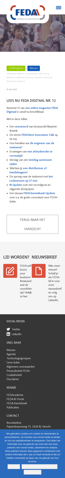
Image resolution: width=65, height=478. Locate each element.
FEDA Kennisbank (17, 403)
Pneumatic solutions (16, 81)
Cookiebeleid (14, 375)
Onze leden (13, 362)
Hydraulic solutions (43, 77)
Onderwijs (11, 74)
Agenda (11, 354)
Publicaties (13, 407)
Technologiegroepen (19, 358)
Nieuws (34, 68)
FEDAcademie (15, 395)
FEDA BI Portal (15, 399)
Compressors (32, 74)
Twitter (16, 329)
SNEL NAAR (14, 342)
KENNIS (11, 387)
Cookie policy (32, 472)
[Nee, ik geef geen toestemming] (60, 453)
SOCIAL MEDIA (16, 321)
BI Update (16, 184)
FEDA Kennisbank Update (39, 193)
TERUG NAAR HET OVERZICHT (32, 224)
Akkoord (14, 466)
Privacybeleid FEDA (18, 370)
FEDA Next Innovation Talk (37, 134)
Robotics (21, 74)
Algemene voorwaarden (21, 366)
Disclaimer (13, 379)
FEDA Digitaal (16, 68)
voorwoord (21, 126)
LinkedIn (16, 334)
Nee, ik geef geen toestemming (39, 466)
